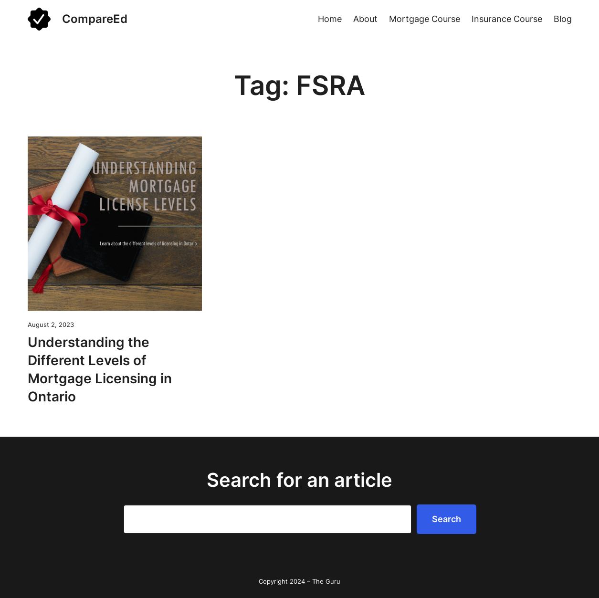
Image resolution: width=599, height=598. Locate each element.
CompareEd (94, 19)
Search (446, 519)
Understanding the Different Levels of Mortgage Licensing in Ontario (100, 369)
